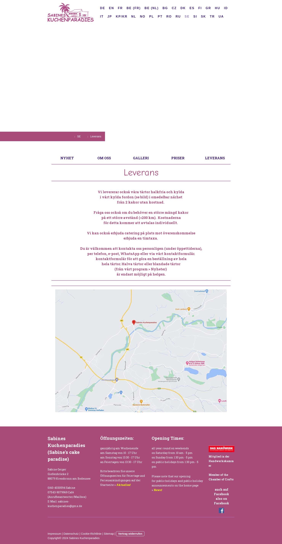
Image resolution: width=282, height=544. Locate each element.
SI (195, 16)
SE (187, 16)
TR (212, 16)
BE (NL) (152, 8)
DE (102, 8)
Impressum (54, 533)
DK (183, 8)
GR (208, 8)
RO (169, 16)
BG (165, 8)
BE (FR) (134, 8)
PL (151, 16)
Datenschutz (71, 533)
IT (102, 16)
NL (133, 16)
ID (226, 8)
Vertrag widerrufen (130, 533)
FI (200, 8)
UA (221, 16)
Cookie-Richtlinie (91, 533)
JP (109, 16)
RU (178, 16)
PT (160, 16)
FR (120, 8)
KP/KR (121, 16)
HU (217, 8)
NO (142, 16)
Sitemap (109, 533)
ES (192, 8)
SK (203, 16)
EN (111, 8)
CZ (174, 8)
